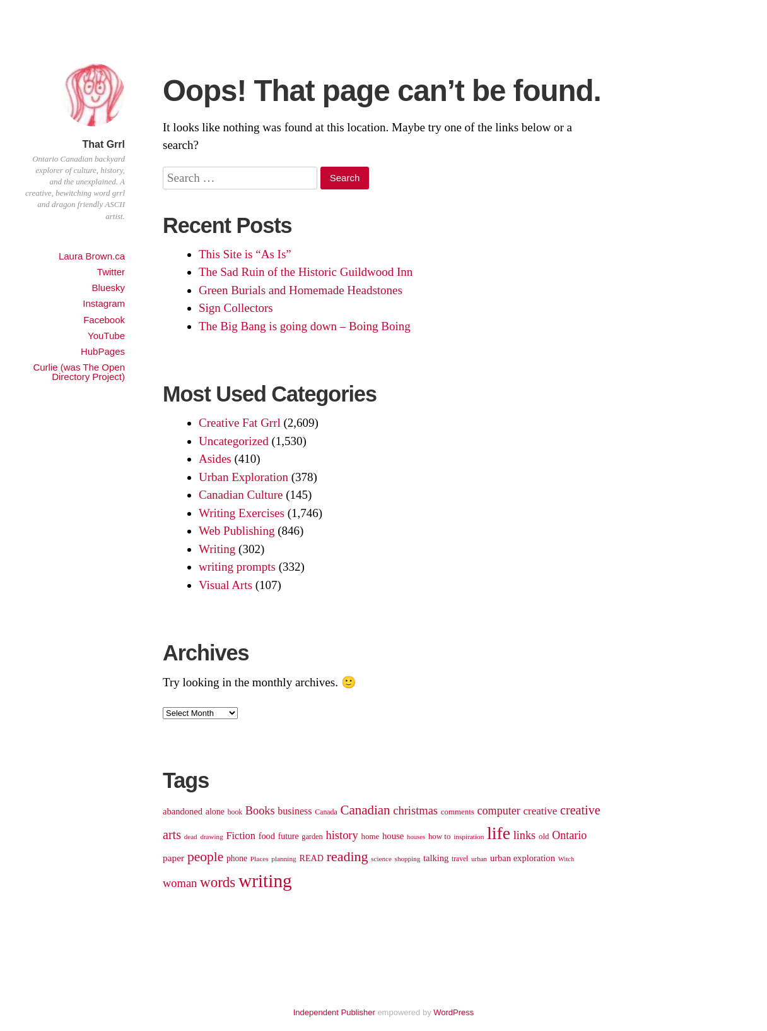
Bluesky (108, 287)
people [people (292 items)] (205, 856)
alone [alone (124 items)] (215, 811)
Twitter (111, 271)
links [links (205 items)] (524, 835)
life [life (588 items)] (498, 833)
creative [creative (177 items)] (540, 811)
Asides (215, 458)
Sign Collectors (236, 307)
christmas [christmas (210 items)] (415, 810)
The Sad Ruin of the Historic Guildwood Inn (306, 271)
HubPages (103, 351)
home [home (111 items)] (370, 836)
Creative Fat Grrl (240, 422)
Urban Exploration (243, 477)
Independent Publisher (334, 1012)
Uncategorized (234, 441)
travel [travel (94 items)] (460, 858)
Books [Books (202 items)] (260, 810)
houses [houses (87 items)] (416, 836)
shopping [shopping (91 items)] (408, 858)
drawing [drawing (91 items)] (211, 836)
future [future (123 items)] (288, 836)
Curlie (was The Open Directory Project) (79, 372)
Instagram (104, 303)
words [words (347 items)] (217, 882)
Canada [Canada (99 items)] (326, 812)
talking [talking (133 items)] (435, 858)
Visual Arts (225, 585)
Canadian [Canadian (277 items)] (365, 810)
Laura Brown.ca (92, 256)
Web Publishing (236, 530)
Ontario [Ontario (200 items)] (569, 835)
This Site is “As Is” (245, 254)
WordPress (453, 1012)
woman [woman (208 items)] (180, 883)
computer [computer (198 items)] (498, 810)
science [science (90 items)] (381, 858)
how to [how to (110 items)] (439, 836)
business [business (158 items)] (295, 811)
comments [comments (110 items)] (457, 811)
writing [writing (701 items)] (265, 881)
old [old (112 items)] (544, 836)
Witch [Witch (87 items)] (566, 858)
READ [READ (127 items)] (312, 858)
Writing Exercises (241, 513)
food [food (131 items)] (267, 836)
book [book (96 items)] (235, 812)
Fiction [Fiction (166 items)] (240, 836)
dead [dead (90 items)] (190, 836)
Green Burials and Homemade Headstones (300, 290)
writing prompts (237, 566)
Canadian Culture (241, 494)
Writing (217, 549)
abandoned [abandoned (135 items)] (182, 811)
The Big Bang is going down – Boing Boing (305, 326)
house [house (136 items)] (393, 836)
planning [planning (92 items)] (283, 858)
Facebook (104, 319)
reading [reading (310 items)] (347, 856)
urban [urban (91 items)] (479, 858)
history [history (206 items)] (341, 835)
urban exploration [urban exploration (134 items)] (522, 858)
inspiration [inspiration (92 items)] (469, 836)
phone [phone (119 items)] (236, 858)
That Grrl (103, 144)
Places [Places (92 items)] (259, 858)
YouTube (106, 335)
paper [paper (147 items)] (173, 857)
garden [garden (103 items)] (312, 836)
